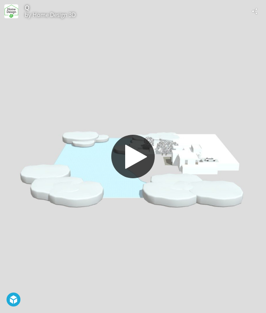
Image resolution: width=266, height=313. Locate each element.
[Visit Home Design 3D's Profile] (11, 11)
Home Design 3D (54, 15)
